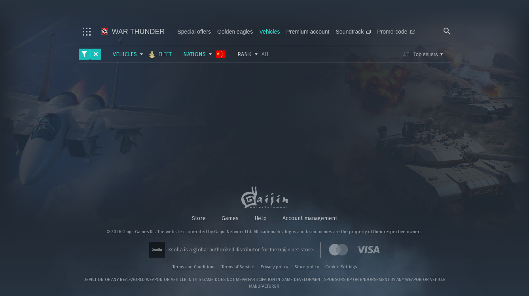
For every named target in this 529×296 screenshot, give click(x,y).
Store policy (306, 267)
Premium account (308, 31)
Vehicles (269, 31)
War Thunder (133, 32)
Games (230, 218)
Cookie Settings (341, 267)
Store (199, 218)
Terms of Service (238, 267)
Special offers (194, 31)
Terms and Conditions (194, 267)
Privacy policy (274, 267)
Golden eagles (235, 31)
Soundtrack (353, 31)
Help (260, 218)
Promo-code (396, 31)
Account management (310, 218)
